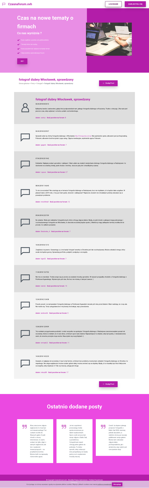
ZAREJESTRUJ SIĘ (135, 4)
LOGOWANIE (113, 4)
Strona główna (24, 83)
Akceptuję (117, 484)
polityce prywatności (105, 484)
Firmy (33, 83)
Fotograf (39, 83)
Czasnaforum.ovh (20, 4)
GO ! (22, 61)
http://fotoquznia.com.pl (83, 135)
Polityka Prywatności (96, 480)
